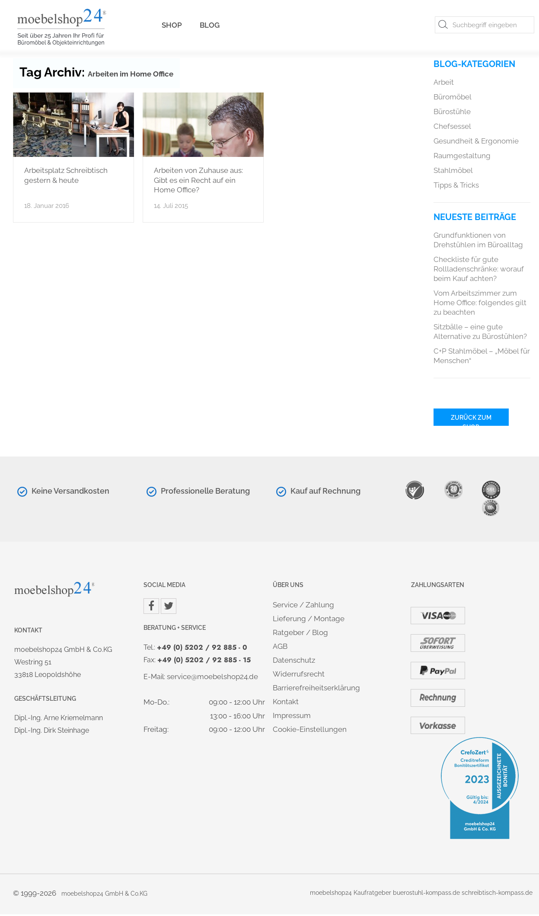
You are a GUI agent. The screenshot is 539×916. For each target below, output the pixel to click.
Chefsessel (452, 126)
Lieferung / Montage (308, 618)
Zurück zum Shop (471, 420)
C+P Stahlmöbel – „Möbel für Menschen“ (482, 356)
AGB (280, 646)
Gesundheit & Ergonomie (476, 141)
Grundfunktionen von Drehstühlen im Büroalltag (478, 240)
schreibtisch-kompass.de (497, 892)
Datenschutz (294, 660)
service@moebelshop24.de (212, 676)
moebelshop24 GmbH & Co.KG (104, 893)
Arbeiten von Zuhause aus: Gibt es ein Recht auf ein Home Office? (198, 180)
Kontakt (286, 701)
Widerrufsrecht (299, 674)
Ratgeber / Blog (300, 632)
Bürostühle (452, 111)
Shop (172, 25)
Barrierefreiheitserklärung (316, 687)
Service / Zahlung (303, 604)
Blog (210, 25)
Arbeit (444, 82)
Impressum (292, 715)
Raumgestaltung (462, 155)
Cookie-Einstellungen (310, 729)
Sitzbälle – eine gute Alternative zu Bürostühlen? (480, 331)
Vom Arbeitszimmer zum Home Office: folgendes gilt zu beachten (480, 302)
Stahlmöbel (453, 170)
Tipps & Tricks (456, 185)
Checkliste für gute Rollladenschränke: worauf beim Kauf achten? (479, 269)
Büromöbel (453, 97)
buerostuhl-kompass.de (426, 892)
